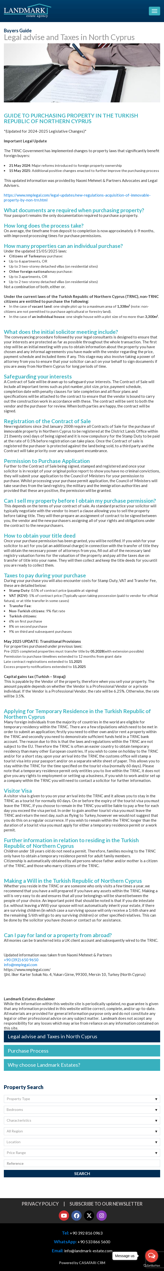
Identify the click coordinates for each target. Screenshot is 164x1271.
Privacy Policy (40, 1204)
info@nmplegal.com (20, 964)
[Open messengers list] (151, 1255)
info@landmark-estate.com (88, 1250)
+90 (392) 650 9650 (21, 959)
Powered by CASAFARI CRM (82, 1262)
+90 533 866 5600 (94, 1241)
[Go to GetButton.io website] (151, 1265)
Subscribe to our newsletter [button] (106, 1204)
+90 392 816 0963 (86, 1232)
